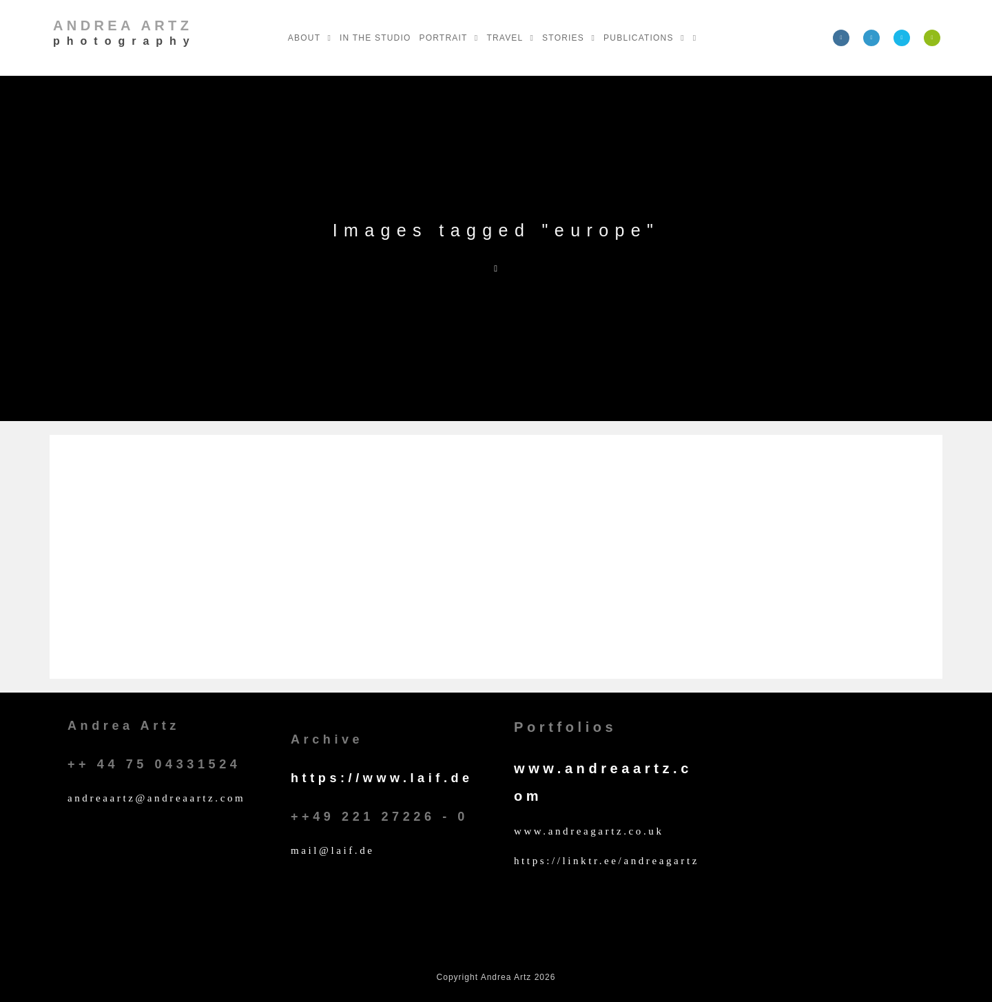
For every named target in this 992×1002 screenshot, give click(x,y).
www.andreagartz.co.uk (588, 831)
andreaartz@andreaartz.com (156, 798)
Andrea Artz (124, 32)
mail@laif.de (333, 850)
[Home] (496, 268)
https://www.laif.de (382, 778)
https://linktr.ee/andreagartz (606, 860)
